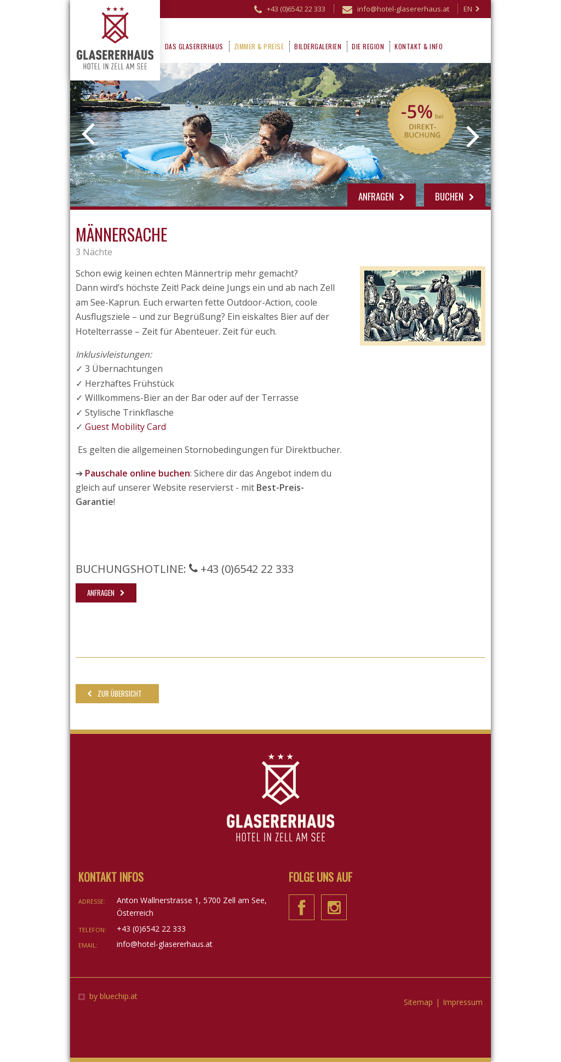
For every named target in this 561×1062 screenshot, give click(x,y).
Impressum (463, 1002)
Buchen (454, 196)
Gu (90, 427)
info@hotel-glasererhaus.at (395, 10)
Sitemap (418, 1002)
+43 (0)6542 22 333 (289, 10)
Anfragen (381, 196)
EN (471, 9)
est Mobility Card (131, 427)
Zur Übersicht (120, 693)
